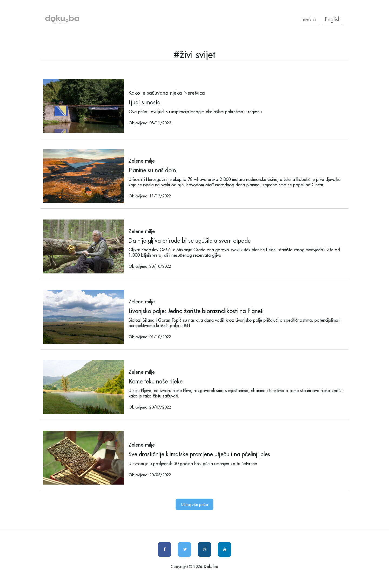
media (309, 19)
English (333, 19)
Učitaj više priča (194, 504)
